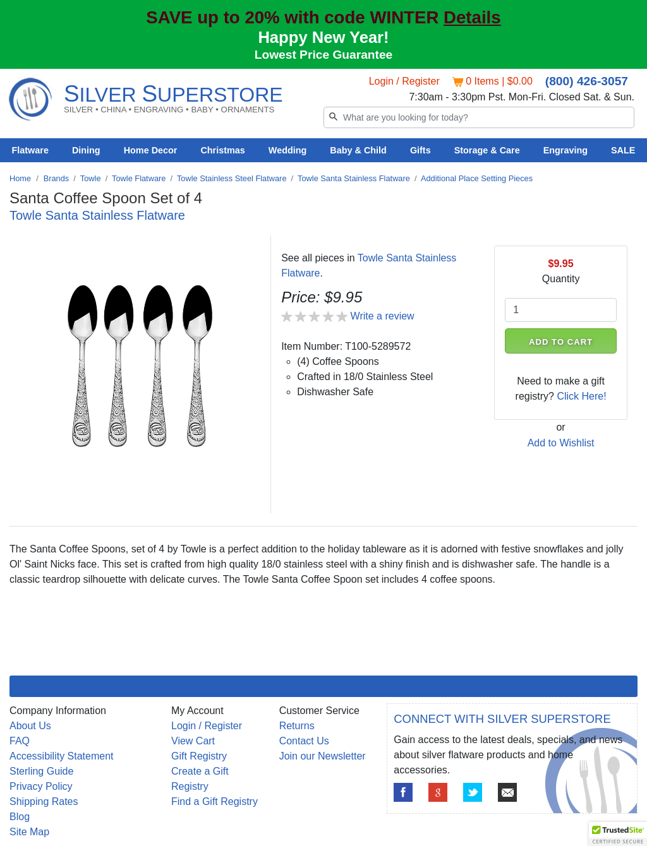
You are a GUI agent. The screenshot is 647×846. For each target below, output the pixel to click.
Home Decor (151, 150)
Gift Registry (199, 756)
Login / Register (404, 81)
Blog (19, 816)
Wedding (288, 150)
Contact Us (304, 741)
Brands (57, 178)
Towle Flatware (139, 178)
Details (472, 17)
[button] (618, 834)
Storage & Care (487, 150)
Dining (86, 150)
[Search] (479, 117)
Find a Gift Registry (214, 801)
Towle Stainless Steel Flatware (232, 178)
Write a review (382, 316)
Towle (90, 178)
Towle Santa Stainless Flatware (354, 178)
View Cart (193, 741)
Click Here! (581, 396)
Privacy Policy (41, 786)
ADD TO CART (561, 342)
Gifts (420, 150)
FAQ (19, 741)
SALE (623, 150)
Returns (297, 725)
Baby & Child (358, 150)
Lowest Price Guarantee (324, 54)
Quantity (561, 278)
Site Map (29, 831)
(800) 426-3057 (586, 81)
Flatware (30, 150)
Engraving (565, 150)
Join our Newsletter (322, 756)
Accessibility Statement (61, 756)
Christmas (222, 150)
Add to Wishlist (561, 443)
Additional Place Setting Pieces (477, 178)
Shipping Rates (43, 801)
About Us (30, 725)
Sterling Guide (41, 771)
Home (20, 178)
